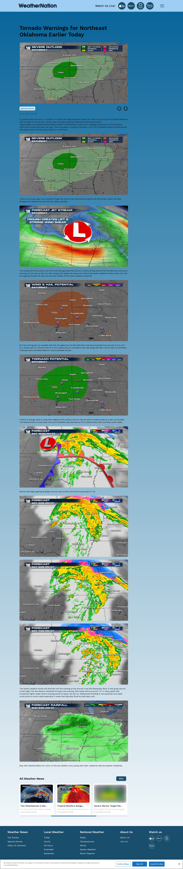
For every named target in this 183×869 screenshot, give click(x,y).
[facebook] (125, 108)
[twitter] (119, 108)
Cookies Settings (123, 864)
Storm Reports (87, 853)
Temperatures (87, 841)
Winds (83, 845)
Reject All (139, 864)
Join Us (124, 841)
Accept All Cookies (156, 864)
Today (47, 837)
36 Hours (48, 845)
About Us (125, 837)
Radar (83, 837)
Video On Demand (16, 845)
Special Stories (15, 841)
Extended (48, 849)
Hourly (47, 841)
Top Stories (13, 837)
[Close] (179, 864)
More (121, 779)
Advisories (49, 853)
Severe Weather (88, 849)
